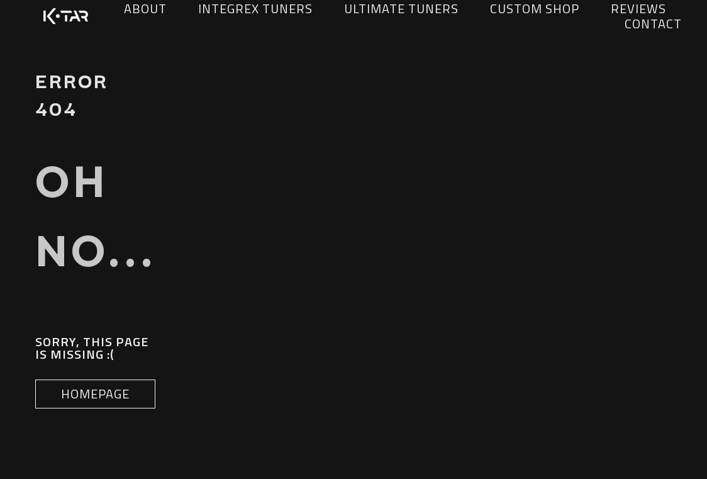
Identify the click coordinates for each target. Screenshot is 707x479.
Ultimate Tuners (401, 8)
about (145, 8)
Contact (653, 23)
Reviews (638, 8)
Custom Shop (534, 8)
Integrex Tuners (255, 8)
